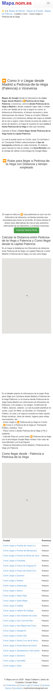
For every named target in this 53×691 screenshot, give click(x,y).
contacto (18, 688)
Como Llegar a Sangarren (14, 631)
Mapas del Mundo (17, 11)
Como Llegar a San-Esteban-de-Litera (20, 616)
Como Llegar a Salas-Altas (15, 596)
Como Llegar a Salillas (13, 606)
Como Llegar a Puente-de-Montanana (20, 551)
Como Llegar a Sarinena (14, 656)
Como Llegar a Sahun (13, 591)
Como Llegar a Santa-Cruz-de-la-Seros (20, 641)
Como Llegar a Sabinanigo (15, 586)
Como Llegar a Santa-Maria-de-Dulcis (20, 646)
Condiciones (10, 685)
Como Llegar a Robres (13, 581)
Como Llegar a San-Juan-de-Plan (18, 621)
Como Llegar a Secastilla (14, 661)
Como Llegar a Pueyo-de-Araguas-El (19, 566)
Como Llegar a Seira (12, 666)
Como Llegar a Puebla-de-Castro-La (19, 546)
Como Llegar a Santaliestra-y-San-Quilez (21, 651)
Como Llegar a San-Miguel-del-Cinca (19, 626)
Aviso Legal (25, 685)
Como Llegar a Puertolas (14, 561)
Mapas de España (35, 11)
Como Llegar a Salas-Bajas (15, 601)
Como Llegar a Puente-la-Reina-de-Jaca (21, 556)
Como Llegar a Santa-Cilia (15, 636)
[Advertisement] (26, 44)
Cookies (36, 685)
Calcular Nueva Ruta (26, 230)
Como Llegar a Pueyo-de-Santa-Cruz (19, 571)
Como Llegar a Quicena (13, 576)
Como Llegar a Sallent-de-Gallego (18, 611)
